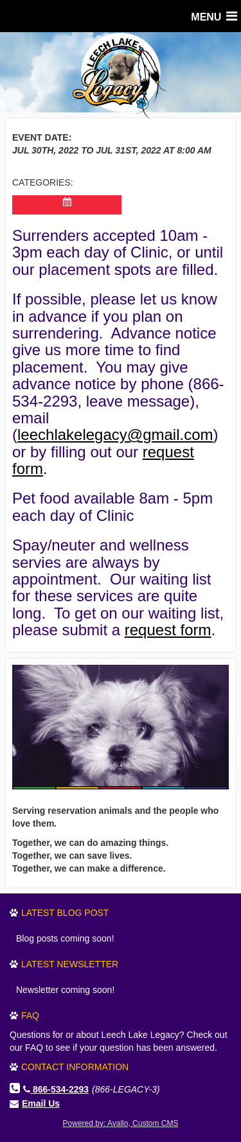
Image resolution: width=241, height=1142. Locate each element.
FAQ (30, 1015)
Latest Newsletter (69, 964)
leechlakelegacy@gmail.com (115, 434)
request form (168, 629)
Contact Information (75, 1067)
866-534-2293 (56, 1089)
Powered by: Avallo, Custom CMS (121, 1123)
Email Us (41, 1103)
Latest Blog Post (65, 913)
